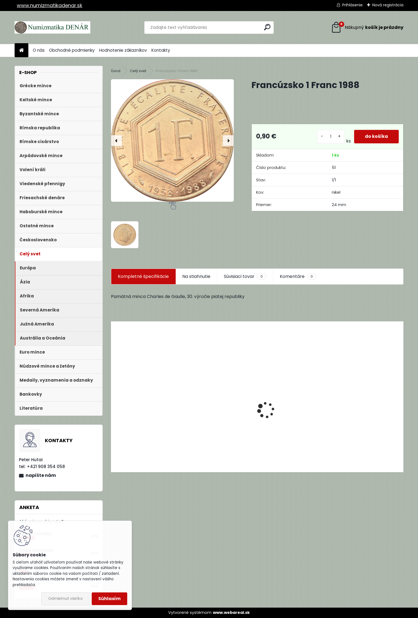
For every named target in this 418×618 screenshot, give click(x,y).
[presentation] (116, 140)
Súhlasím (109, 598)
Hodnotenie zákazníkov (123, 50)
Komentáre (298, 276)
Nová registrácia (387, 5)
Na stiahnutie (196, 276)
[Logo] (52, 27)
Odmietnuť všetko (65, 598)
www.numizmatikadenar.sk (49, 5)
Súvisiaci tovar (245, 276)
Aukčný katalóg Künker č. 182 (146, 430)
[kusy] (330, 136)
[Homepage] (21, 50)
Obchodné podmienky (72, 50)
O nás (39, 50)
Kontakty (160, 50)
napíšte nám (41, 475)
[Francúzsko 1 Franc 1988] (172, 140)
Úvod (115, 70)
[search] (267, 27)
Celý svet (138, 70)
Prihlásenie (352, 5)
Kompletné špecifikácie (143, 276)
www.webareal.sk (231, 612)
